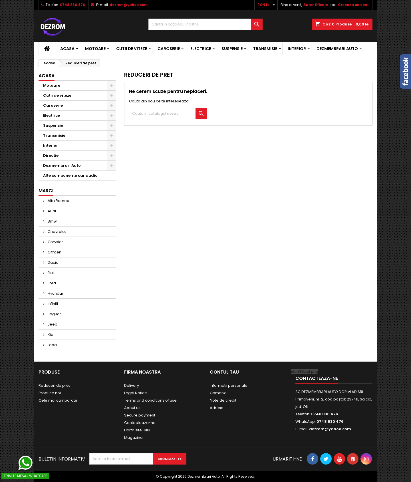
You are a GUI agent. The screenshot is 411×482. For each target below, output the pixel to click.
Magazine (133, 437)
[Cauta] (205, 24)
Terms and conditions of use (150, 400)
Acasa (67, 48)
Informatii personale (228, 385)
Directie (51, 155)
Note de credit (223, 400)
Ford (51, 283)
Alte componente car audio (70, 175)
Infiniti (52, 303)
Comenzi (218, 393)
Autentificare (315, 4)
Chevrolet (56, 231)
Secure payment (139, 415)
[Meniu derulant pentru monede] (266, 5)
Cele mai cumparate (58, 400)
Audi (51, 211)
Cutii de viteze (131, 48)
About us (132, 407)
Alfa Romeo (58, 200)
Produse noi (50, 393)
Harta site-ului (137, 430)
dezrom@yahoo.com (129, 4)
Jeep (52, 324)
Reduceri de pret (54, 385)
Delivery (131, 385)
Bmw (52, 221)
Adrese (216, 407)
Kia (50, 334)
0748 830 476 (72, 4)
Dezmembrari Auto (337, 48)
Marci (46, 190)
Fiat (50, 272)
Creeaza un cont (353, 4)
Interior (297, 48)
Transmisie (265, 48)
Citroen (54, 252)
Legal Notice (135, 393)
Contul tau (224, 372)
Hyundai (55, 293)
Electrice (200, 48)
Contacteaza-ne (140, 422)
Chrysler (55, 242)
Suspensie (232, 48)
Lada (52, 345)
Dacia (53, 262)
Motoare (95, 48)
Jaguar (54, 314)
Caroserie (169, 48)
